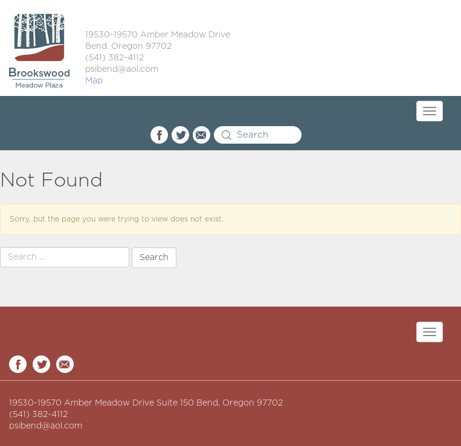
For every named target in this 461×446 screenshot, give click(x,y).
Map (94, 80)
